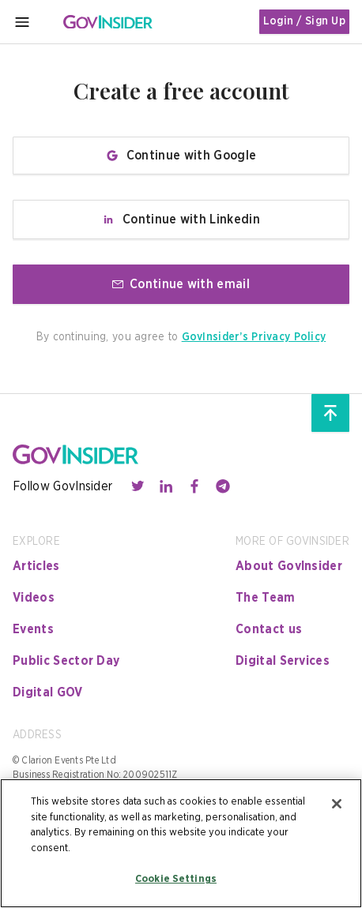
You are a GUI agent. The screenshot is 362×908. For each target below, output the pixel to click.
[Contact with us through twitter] (137, 486)
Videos (34, 597)
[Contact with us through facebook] (194, 486)
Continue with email (181, 284)
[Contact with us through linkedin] (165, 486)
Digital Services (283, 661)
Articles (36, 566)
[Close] (336, 803)
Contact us (269, 629)
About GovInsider (289, 566)
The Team (266, 597)
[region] (181, 843)
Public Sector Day (66, 661)
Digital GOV (48, 692)
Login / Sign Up (304, 21)
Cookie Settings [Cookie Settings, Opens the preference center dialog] (176, 879)
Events (33, 629)
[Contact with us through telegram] (222, 486)
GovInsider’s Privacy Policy (254, 337)
